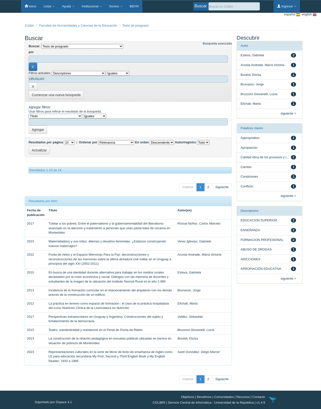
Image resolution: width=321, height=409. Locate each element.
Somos (115, 6)
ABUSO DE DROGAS (256, 249)
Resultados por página (46, 142)
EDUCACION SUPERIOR (259, 220)
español (292, 14)
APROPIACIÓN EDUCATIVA (261, 269)
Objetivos (187, 397)
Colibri (29, 25)
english (308, 14)
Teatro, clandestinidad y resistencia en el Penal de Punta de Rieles (95, 330)
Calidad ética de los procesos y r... (265, 157)
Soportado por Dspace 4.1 (53, 402)
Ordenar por (88, 142)
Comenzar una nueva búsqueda (56, 95)
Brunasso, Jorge (189, 290)
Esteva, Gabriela (189, 272)
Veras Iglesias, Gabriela (194, 241)
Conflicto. (247, 186)
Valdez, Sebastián (190, 316)
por (31, 52)
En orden (142, 142)
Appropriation (250, 138)
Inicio (30, 6)
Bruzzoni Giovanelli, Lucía (195, 330)
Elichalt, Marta (187, 303)
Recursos (243, 397)
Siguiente (222, 187)
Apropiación (249, 147)
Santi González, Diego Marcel (198, 352)
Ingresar (286, 6)
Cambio (246, 167)
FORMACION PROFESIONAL (262, 240)
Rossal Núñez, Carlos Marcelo (198, 223)
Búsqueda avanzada (217, 43)
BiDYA (134, 6)
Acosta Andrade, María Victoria (199, 254)
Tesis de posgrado (135, 25)
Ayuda (68, 6)
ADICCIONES (250, 259)
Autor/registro (185, 142)
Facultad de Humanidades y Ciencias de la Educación (78, 25)
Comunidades (224, 397)
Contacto (258, 397)
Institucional (92, 6)
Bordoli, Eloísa (187, 338)
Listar (49, 6)
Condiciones (249, 176)
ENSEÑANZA (250, 230)
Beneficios (204, 397)
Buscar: (34, 46)
